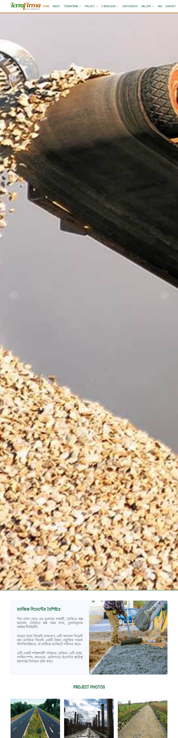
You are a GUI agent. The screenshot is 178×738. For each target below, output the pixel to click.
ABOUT (56, 6)
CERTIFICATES (130, 6)
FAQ (160, 6)
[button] (13, 295)
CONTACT (170, 6)
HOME (46, 6)
